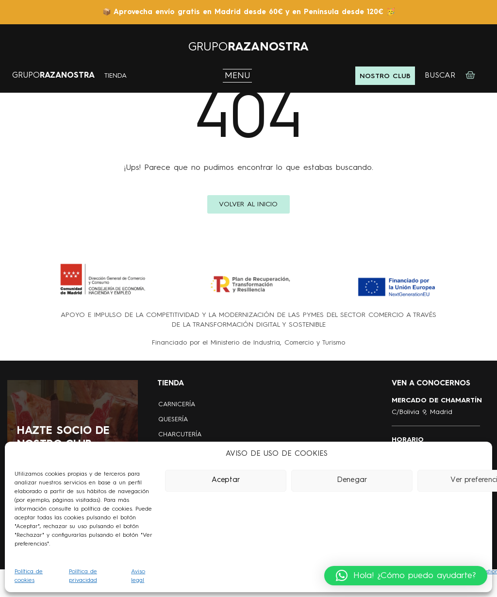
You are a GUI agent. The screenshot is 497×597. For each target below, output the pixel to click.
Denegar (352, 480)
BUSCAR (440, 76)
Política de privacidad (83, 576)
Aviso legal (138, 576)
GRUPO (248, 47)
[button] (405, 575)
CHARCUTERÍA (179, 434)
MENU (237, 75)
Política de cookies (29, 576)
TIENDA (115, 75)
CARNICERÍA (176, 404)
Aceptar (226, 480)
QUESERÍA (173, 419)
